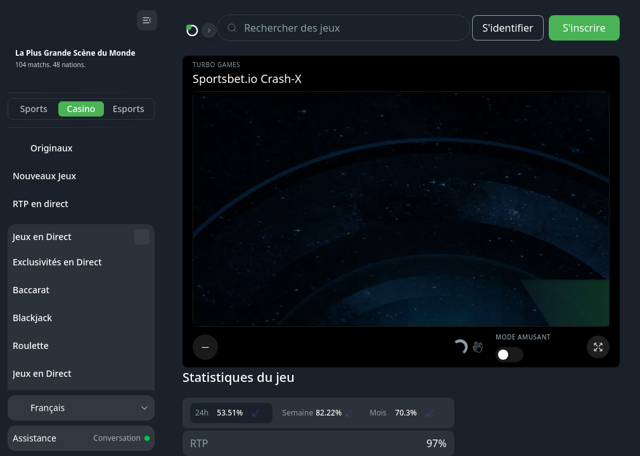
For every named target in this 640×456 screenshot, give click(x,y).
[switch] (509, 354)
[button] (468, 347)
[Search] (357, 28)
